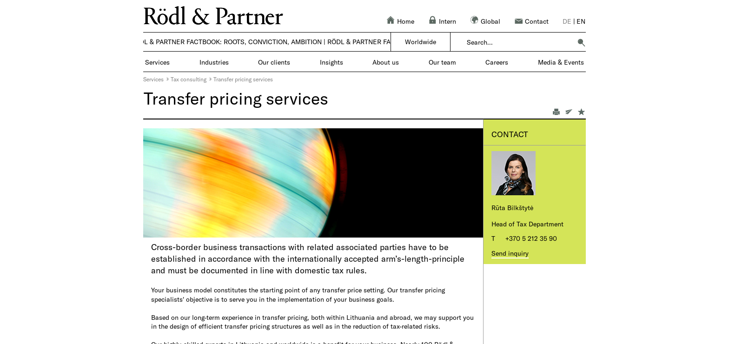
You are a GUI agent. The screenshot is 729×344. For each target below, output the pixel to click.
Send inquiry (510, 253)
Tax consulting (188, 79)
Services (153, 79)
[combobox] (519, 42)
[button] (581, 42)
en (581, 21)
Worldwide (420, 42)
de (567, 21)
